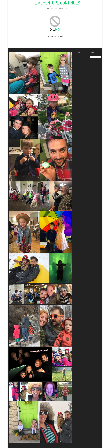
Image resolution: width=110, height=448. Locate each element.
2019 (56, 8)
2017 (48, 8)
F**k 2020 (61, 8)
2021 (66, 8)
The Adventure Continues (55, 2)
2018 (52, 8)
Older (44, 8)
